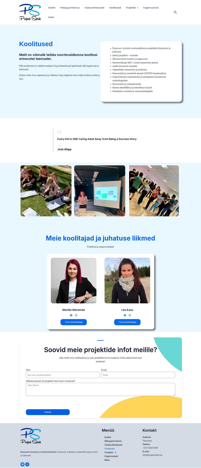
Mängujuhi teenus (69, 12)
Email (104, 370)
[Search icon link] (171, 12)
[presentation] (46, 403)
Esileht (51, 12)
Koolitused (112, 12)
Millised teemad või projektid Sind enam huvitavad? (50, 381)
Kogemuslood (147, 12)
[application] (133, 12)
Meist (162, 12)
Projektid (129, 12)
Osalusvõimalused (93, 12)
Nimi (28, 370)
